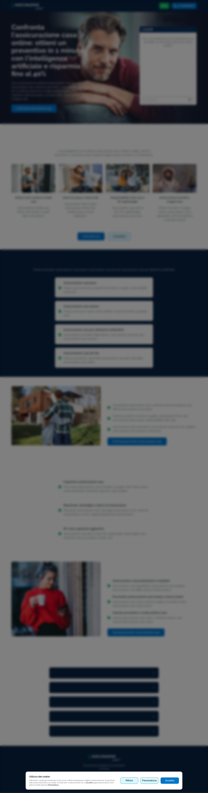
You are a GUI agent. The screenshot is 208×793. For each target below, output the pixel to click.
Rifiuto (129, 780)
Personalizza (149, 780)
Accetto (169, 780)
